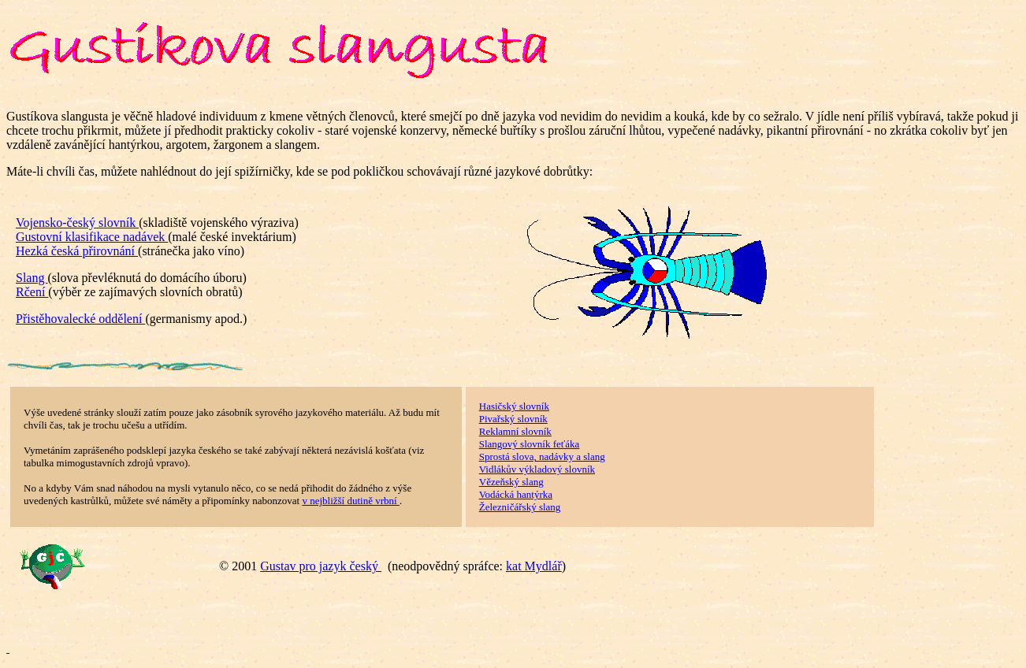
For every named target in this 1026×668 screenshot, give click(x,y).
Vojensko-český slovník (77, 222)
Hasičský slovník (514, 406)
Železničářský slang (520, 507)
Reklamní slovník (515, 431)
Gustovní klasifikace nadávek (92, 236)
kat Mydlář (534, 566)
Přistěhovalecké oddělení (80, 318)
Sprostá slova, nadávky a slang (542, 456)
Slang (31, 277)
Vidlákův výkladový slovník (537, 469)
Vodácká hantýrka (515, 494)
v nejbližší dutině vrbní (350, 501)
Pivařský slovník (513, 419)
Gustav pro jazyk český (320, 566)
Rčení (32, 292)
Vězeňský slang (511, 482)
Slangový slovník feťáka (529, 444)
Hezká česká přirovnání (77, 251)
